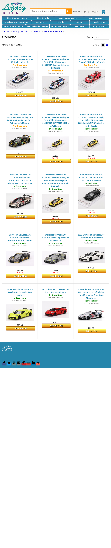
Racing (80, 22)
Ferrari (60, 22)
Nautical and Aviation (37, 26)
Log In (95, 11)
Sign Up (86, 11)
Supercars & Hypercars (14, 26)
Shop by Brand (99, 26)
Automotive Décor (60, 26)
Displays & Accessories (16, 22)
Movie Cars (99, 22)
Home (6, 31)
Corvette (41, 22)
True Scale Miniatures (53, 31)
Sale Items (79, 26)
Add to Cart (20, 95)
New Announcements (17, 18)
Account (76, 11)
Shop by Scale (96, 18)
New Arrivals (43, 18)
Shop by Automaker (69, 18)
